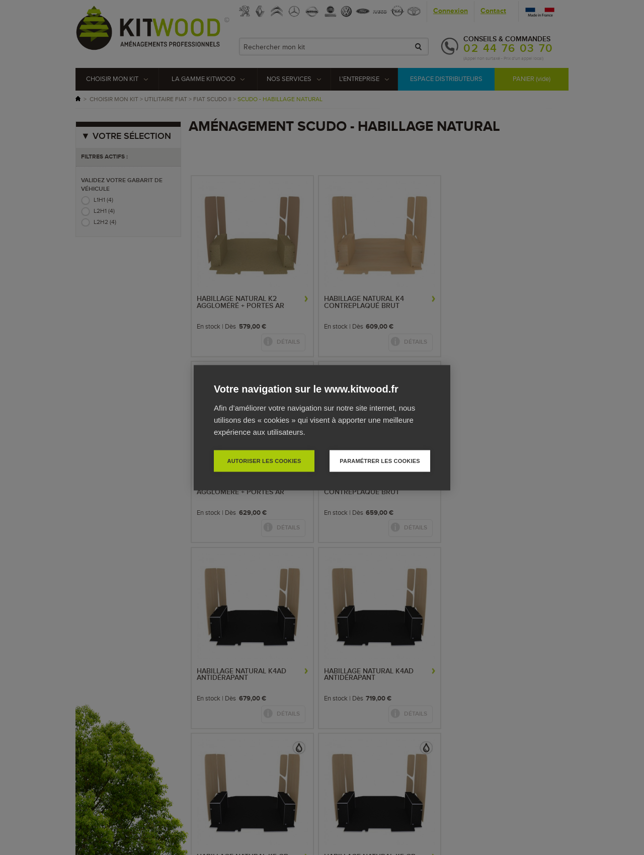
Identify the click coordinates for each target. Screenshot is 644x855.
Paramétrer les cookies (380, 460)
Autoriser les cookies (264, 460)
